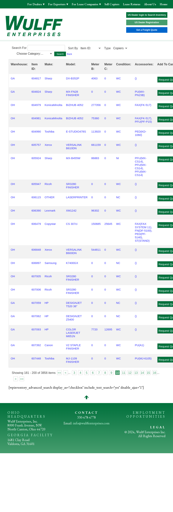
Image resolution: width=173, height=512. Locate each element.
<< (59, 372)
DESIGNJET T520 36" (74, 304)
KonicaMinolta (53, 105)
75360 (95, 118)
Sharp (48, 78)
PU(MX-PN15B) (140, 93)
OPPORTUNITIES (146, 416)
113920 (96, 131)
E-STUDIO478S (76, 131)
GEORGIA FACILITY (30, 435)
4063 (94, 78)
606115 (36, 197)
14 (142, 372)
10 (117, 372)
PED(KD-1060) (140, 133)
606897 (36, 263)
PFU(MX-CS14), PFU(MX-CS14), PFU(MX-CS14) (141, 167)
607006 (36, 289)
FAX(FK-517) (143, 105)
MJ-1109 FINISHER (72, 360)
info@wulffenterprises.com (91, 423)
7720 (94, 329)
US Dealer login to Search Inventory (147, 15)
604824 (36, 91)
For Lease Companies (85, 4)
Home (163, 4)
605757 (36, 144)
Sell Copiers (111, 4)
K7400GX (72, 263)
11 (123, 372)
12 (130, 372)
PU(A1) (139, 345)
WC (118, 78)
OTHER (49, 197)
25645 (108, 223)
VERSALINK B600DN (74, 251)
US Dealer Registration (147, 22)
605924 (36, 158)
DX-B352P (72, 78)
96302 (95, 210)
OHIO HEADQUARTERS (26, 414)
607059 (36, 302)
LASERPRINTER (76, 197)
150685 (96, 223)
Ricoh (48, 184)
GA (13, 78)
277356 (96, 105)
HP (46, 302)
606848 (36, 249)
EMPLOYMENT (149, 412)
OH (13, 105)
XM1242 (71, 210)
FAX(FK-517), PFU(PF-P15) (143, 120)
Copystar (50, 223)
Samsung (50, 263)
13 (136, 372)
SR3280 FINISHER (72, 185)
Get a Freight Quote (146, 30)
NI (117, 158)
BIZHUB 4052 (74, 105)
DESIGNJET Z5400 (74, 318)
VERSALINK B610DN (74, 146)
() (136, 78)
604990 (36, 131)
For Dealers (35, 4)
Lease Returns (131, 4)
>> (22, 379)
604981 (36, 118)
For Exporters (57, 4)
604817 (36, 78)
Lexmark (50, 210)
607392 (36, 345)
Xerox (48, 144)
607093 (36, 329)
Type (107, 48)
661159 (96, 144)
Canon (49, 345)
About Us (150, 4)
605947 (36, 184)
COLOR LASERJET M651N (73, 333)
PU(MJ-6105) (143, 358)
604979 (36, 105)
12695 (108, 329)
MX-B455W (73, 158)
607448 (36, 358)
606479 (36, 223)
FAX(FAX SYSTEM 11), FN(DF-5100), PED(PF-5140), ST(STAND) (143, 232)
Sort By (73, 48)
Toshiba (49, 131)
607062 (36, 316)
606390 (36, 210)
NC (118, 197)
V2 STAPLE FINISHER (73, 347)
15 (148, 372)
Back (69, 54)
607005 (36, 276)
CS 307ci (71, 223)
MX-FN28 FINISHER (72, 93)
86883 (95, 158)
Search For (19, 47)
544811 (96, 249)
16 (154, 372)
